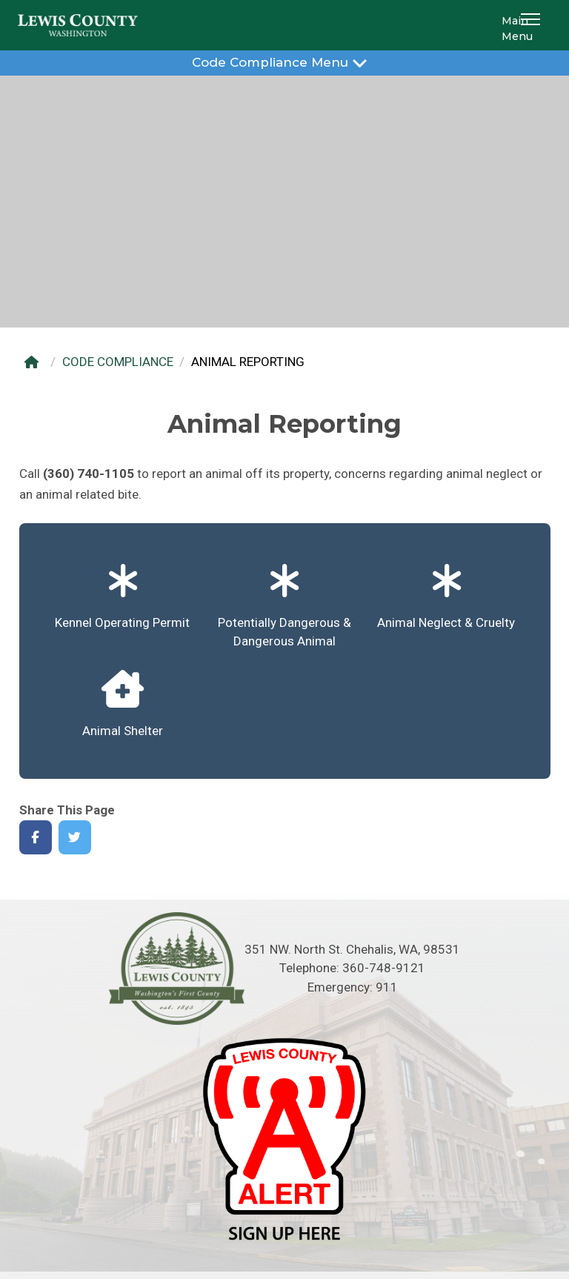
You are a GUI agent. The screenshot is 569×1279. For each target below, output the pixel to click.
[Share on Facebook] (36, 837)
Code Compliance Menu (284, 62)
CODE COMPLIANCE (117, 361)
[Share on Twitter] (75, 837)
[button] (532, 25)
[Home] (35, 362)
